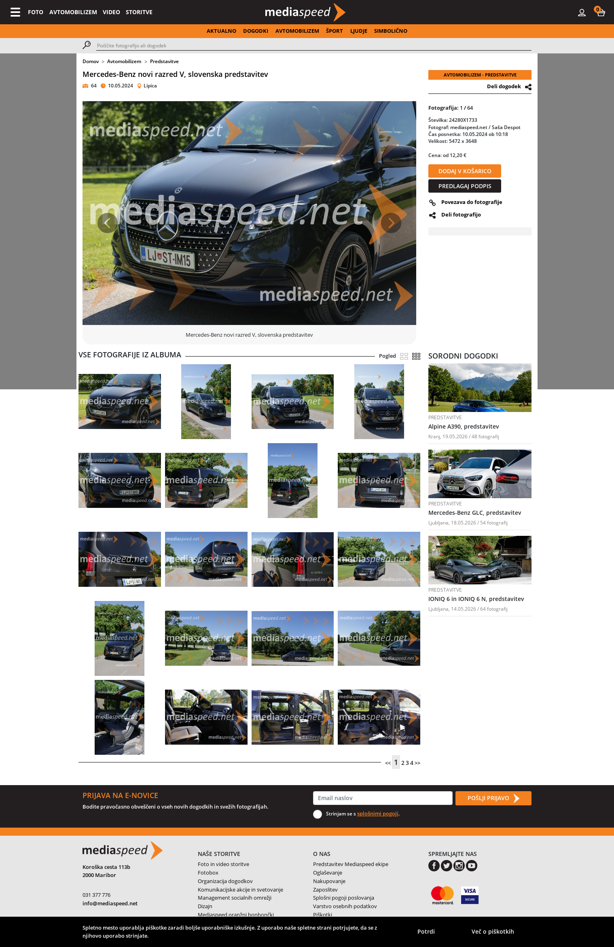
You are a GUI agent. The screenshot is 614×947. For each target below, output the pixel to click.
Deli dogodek (504, 86)
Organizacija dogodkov (225, 881)
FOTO (35, 12)
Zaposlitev (325, 889)
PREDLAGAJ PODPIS (464, 186)
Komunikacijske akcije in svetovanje (240, 889)
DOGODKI (255, 30)
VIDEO (111, 12)
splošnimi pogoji (377, 813)
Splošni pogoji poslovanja (343, 897)
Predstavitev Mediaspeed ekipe (350, 864)
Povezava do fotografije (471, 202)
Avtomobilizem (124, 61)
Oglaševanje (327, 872)
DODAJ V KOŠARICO (464, 171)
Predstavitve (164, 61)
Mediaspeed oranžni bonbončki (236, 914)
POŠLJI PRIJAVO (493, 798)
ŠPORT (334, 30)
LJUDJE (358, 30)
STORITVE (139, 12)
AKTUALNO (221, 30)
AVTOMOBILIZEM (73, 12)
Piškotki (322, 914)
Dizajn (205, 906)
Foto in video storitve (223, 864)
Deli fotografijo (461, 214)
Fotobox (208, 872)
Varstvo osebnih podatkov (345, 906)
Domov (91, 61)
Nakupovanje (329, 881)
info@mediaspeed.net (110, 903)
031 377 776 (96, 894)
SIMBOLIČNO (390, 30)
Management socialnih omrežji (234, 897)
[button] (601, 12)
